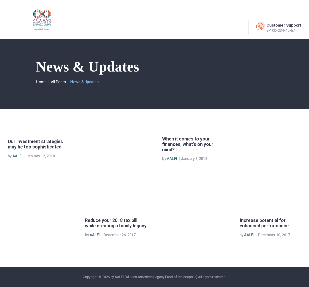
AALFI (15, 156)
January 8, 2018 (194, 158)
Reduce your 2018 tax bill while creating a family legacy (116, 223)
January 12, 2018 (41, 156)
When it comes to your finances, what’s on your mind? (187, 144)
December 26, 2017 (120, 235)
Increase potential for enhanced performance (264, 223)
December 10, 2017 (274, 235)
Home (41, 82)
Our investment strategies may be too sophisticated (35, 144)
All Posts (58, 82)
